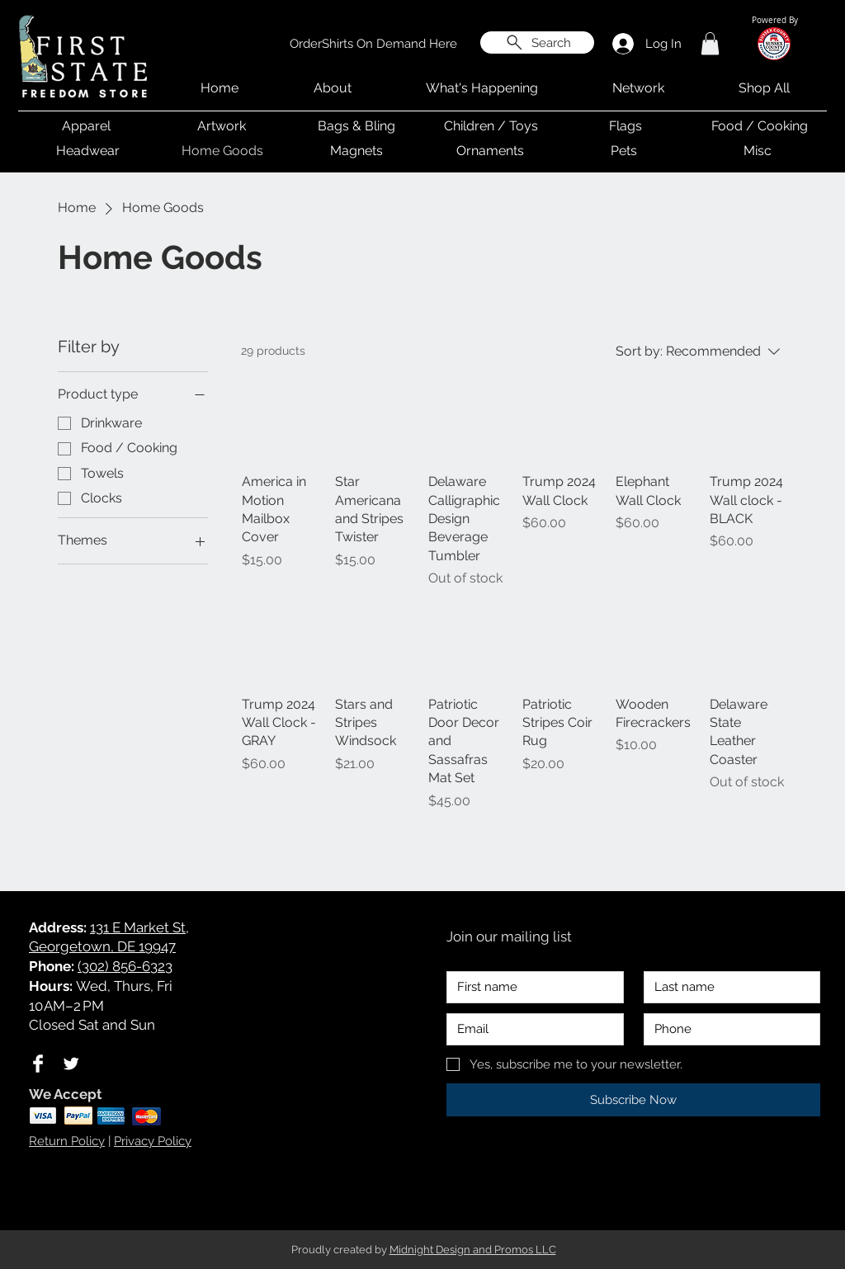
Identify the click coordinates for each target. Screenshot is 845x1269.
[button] (710, 43)
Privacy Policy (152, 1141)
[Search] (537, 42)
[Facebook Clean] (38, 1063)
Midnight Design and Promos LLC (472, 1249)
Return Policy (67, 1141)
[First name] (530, 987)
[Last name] (727, 987)
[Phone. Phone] (727, 1029)
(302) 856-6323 (125, 966)
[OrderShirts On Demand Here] (373, 43)
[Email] (530, 1029)
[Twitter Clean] (71, 1063)
